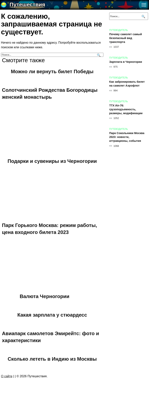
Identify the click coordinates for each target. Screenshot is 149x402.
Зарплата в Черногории (125, 61)
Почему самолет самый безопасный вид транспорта (125, 38)
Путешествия (27, 5)
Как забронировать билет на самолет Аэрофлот (127, 83)
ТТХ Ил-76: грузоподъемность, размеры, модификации (126, 109)
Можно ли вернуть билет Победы (52, 71)
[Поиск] (98, 55)
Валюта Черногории (44, 296)
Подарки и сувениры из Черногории (52, 161)
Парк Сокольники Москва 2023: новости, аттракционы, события (126, 137)
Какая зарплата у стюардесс (52, 314)
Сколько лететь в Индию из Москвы (52, 358)
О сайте (6, 376)
